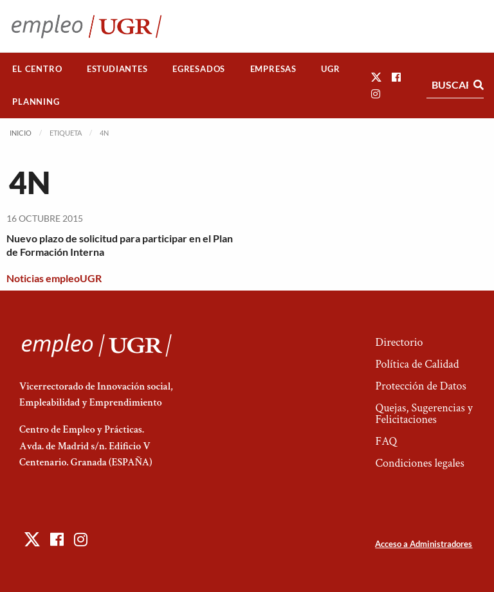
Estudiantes (117, 69)
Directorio (399, 342)
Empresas (273, 69)
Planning (35, 101)
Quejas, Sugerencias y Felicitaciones (423, 413)
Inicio (21, 133)
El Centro (37, 69)
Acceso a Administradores (423, 544)
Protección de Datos (420, 386)
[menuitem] (37, 69)
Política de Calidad (417, 364)
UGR (330, 69)
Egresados (198, 69)
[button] (376, 76)
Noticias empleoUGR (54, 278)
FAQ (386, 441)
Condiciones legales (419, 463)
